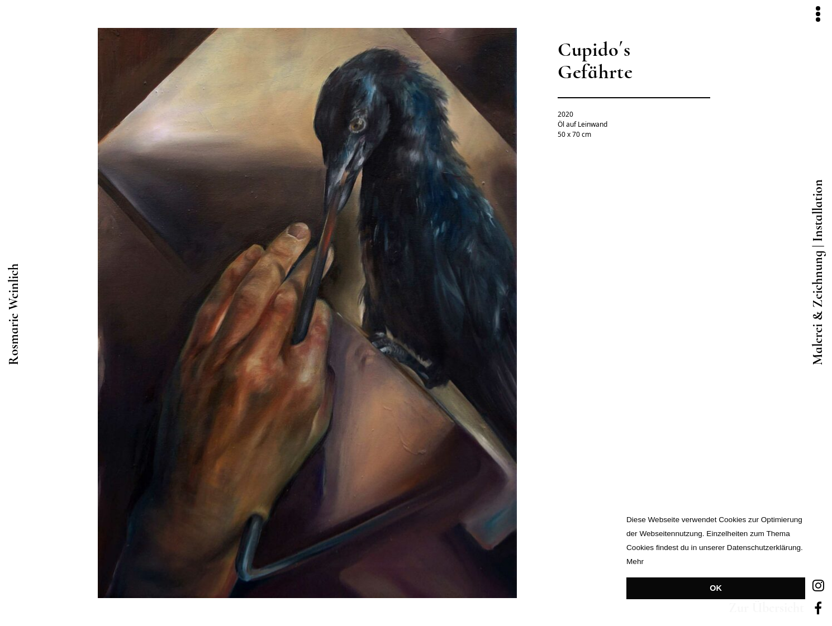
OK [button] (716, 588)
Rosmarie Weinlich (14, 314)
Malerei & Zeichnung (818, 308)
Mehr (635, 561)
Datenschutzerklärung (764, 547)
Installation (818, 210)
